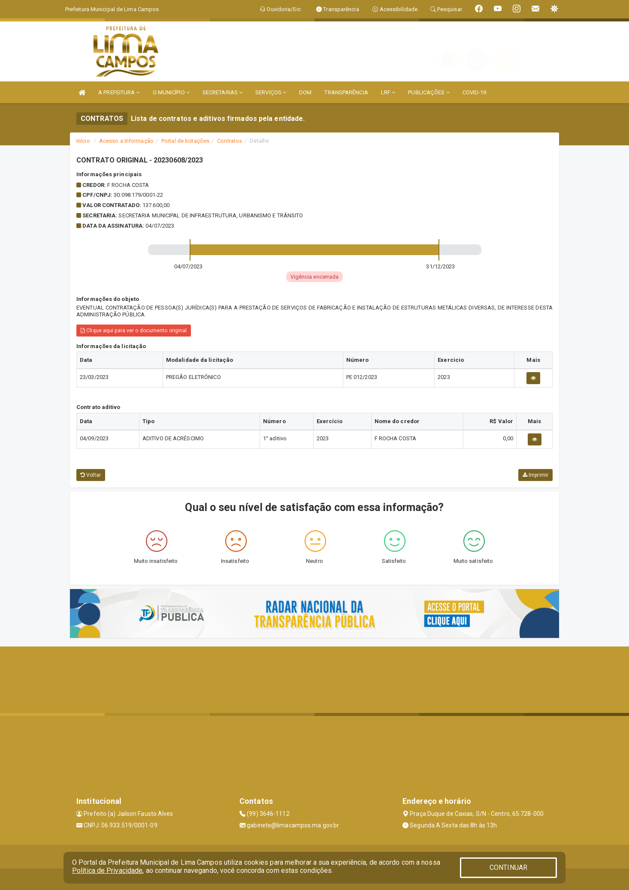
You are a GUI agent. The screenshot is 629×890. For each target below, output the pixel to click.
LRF (388, 92)
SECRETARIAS (222, 92)
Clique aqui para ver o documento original (134, 331)
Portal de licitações (185, 141)
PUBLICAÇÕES (428, 92)
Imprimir (535, 475)
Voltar (91, 475)
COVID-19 (475, 92)
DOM (305, 92)
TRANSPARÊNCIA (346, 92)
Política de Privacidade (107, 870)
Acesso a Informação (126, 141)
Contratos (229, 141)
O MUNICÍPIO (171, 92)
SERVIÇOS (270, 92)
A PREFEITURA (118, 92)
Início (83, 141)
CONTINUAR (508, 867)
